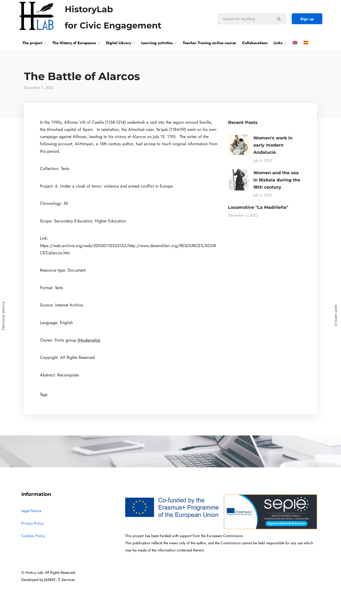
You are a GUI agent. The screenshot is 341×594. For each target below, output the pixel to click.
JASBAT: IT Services (59, 579)
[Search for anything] (279, 19)
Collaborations (254, 42)
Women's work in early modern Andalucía (273, 145)
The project (32, 42)
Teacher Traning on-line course (209, 42)
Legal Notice (31, 510)
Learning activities (157, 42)
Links (278, 42)
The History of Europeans (74, 42)
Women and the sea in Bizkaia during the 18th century (276, 180)
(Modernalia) (89, 340)
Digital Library (118, 42)
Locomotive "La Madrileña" (258, 207)
